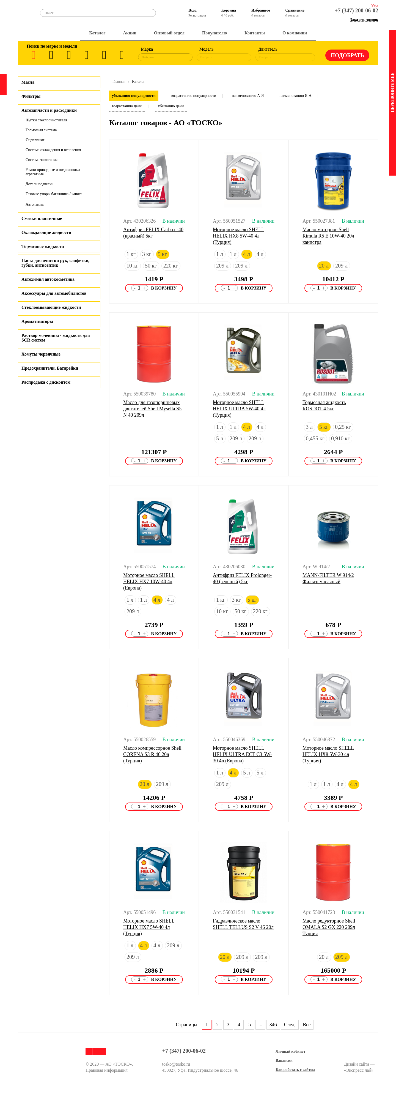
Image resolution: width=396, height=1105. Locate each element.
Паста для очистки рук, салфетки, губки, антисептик (55, 263)
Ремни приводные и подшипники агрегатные (53, 172)
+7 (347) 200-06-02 (356, 10)
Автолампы (35, 204)
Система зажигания (41, 160)
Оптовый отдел (169, 33)
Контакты (254, 33)
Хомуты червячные (41, 354)
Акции (129, 33)
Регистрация (197, 15)
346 (273, 1024)
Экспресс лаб (358, 1070)
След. (290, 1024)
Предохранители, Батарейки (49, 368)
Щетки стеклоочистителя (46, 120)
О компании (294, 33)
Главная (118, 82)
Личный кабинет (290, 1051)
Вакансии (284, 1060)
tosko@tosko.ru (176, 1064)
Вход (192, 10)
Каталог (97, 33)
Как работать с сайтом (295, 1070)
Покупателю (214, 33)
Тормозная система (41, 130)
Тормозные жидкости (42, 246)
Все (306, 1024)
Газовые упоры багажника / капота (54, 194)
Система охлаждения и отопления (53, 150)
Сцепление (35, 140)
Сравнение (294, 10)
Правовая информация (107, 1070)
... (260, 1024)
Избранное (260, 10)
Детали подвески (39, 184)
